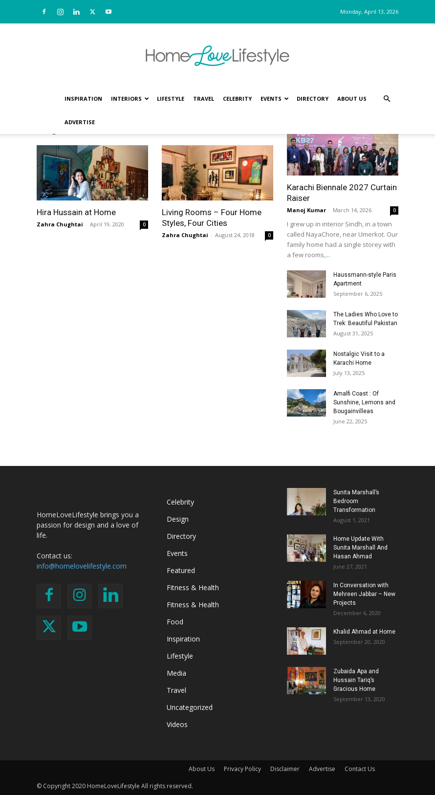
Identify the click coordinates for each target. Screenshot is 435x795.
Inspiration (83, 98)
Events (275, 98)
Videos (177, 724)
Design (178, 519)
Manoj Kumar (306, 210)
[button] (386, 99)
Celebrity (237, 98)
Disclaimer (285, 769)
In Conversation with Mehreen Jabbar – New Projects (364, 594)
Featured (181, 570)
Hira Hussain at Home (76, 212)
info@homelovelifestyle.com (82, 566)
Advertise (80, 122)
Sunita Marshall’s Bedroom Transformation (356, 501)
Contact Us (360, 769)
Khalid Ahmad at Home (364, 631)
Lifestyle (170, 98)
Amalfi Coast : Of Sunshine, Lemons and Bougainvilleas (364, 402)
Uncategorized (190, 707)
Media (176, 673)
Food (175, 621)
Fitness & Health (193, 587)
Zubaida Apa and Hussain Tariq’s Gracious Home (356, 680)
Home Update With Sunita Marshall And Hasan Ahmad (360, 547)
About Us (352, 98)
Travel (203, 98)
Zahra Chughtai (60, 224)
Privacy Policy (242, 769)
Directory (312, 98)
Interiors (130, 98)
